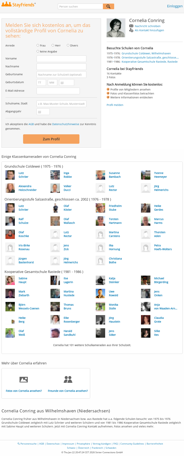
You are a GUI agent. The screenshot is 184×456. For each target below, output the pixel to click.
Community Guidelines (132, 443)
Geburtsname (14, 74)
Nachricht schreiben (148, 26)
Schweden (111, 447)
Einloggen (175, 6)
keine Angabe (48, 51)
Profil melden (115, 105)
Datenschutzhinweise (65, 124)
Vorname (11, 58)
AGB (31, 124)
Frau (43, 45)
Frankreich (97, 447)
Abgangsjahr (13, 111)
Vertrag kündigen (102, 443)
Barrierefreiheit (155, 443)
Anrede (10, 45)
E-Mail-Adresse (14, 90)
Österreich (83, 447)
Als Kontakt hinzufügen (149, 30)
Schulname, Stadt (16, 103)
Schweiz (71, 447)
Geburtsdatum (14, 82)
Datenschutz (53, 443)
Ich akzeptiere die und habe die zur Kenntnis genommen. (50, 126)
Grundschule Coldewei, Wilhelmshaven (146, 53)
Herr (58, 45)
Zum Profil (51, 139)
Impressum (68, 443)
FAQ (115, 443)
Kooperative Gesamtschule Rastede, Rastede (150, 61)
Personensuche (28, 443)
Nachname (12, 66)
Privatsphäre (83, 443)
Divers (74, 45)
